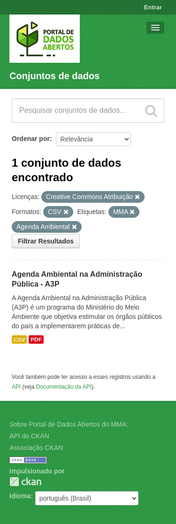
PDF (36, 339)
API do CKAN (29, 436)
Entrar (153, 7)
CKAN (25, 482)
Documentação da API (64, 387)
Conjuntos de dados (54, 76)
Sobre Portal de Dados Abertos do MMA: (68, 424)
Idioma (20, 496)
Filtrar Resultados (46, 241)
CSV (19, 339)
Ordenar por (31, 138)
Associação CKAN (36, 447)
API (16, 387)
